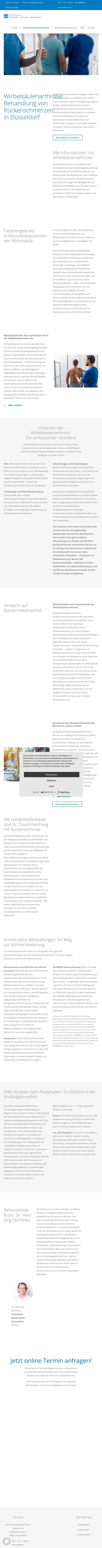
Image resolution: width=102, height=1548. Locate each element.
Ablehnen (51, 780)
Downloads (84, 1524)
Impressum (84, 1529)
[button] (26, 405)
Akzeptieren (52, 774)
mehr (51, 786)
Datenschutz (84, 1534)
